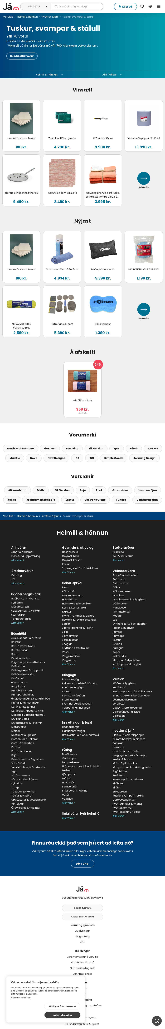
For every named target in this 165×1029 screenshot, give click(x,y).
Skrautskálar (70, 640)
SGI (91, 458)
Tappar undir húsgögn (76, 708)
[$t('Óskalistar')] (141, 6)
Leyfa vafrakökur (64, 1014)
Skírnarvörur (70, 636)
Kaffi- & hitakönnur (23, 707)
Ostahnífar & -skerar (24, 739)
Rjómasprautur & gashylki (27, 759)
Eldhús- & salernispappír (128, 735)
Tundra (121, 500)
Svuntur (117, 644)
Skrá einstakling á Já (82, 968)
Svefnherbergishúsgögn (77, 704)
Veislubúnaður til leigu (126, 712)
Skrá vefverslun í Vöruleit (82, 957)
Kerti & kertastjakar (74, 607)
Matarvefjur (18, 727)
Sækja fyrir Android (82, 916)
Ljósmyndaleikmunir (125, 699)
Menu (158, 6)
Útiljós (65, 795)
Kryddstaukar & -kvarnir (26, 723)
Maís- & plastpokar (125, 763)
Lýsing (67, 750)
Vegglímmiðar (71, 656)
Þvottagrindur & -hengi (127, 804)
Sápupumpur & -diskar (25, 611)
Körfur (66, 564)
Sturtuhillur (18, 615)
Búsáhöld (18, 633)
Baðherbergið (70, 727)
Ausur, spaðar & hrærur (26, 638)
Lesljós (66, 770)
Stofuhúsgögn (70, 699)
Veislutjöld (119, 716)
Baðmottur (119, 579)
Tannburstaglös (21, 619)
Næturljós (68, 782)
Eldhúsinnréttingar (73, 731)
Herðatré (118, 747)
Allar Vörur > (17, 560)
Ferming (16, 575)
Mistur (69, 500)
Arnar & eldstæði (22, 552)
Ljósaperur (68, 774)
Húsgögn (69, 675)
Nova (33, 458)
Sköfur (117, 787)
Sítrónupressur (20, 775)
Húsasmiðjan (147, 490)
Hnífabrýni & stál (21, 690)
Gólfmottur (120, 603)
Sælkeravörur (123, 547)
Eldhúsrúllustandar (23, 674)
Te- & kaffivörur (123, 556)
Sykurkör (16, 783)
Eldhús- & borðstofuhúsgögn (80, 683)
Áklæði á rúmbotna (125, 575)
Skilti (65, 632)
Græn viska (120, 490)
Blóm (65, 587)
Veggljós (67, 799)
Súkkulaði (118, 552)
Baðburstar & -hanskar (26, 598)
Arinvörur (18, 547)
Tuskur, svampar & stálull (128, 795)
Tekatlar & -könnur (23, 791)
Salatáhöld (18, 763)
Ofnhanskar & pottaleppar (130, 624)
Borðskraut (120, 687)
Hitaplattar (18, 686)
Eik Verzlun (62, 490)
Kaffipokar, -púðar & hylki (27, 711)
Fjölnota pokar (122, 591)
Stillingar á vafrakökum (31, 1014)
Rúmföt (117, 632)
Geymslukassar (72, 560)
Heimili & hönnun (27, 17)
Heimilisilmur (70, 599)
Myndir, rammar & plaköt (78, 616)
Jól (13, 579)
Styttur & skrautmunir (75, 648)
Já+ (82, 942)
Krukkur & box (20, 719)
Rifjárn (15, 755)
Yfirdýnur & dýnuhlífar (126, 660)
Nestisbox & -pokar (23, 735)
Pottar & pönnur (21, 751)
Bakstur (16, 642)
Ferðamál (17, 678)
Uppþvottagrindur (124, 800)
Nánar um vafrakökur (20, 1006)
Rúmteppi (119, 636)
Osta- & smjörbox (22, 743)
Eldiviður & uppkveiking (25, 556)
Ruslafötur (119, 775)
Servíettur (119, 704)
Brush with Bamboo (20, 448)
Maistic (15, 458)
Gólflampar (69, 758)
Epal (117, 448)
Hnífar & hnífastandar (25, 703)
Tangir (15, 787)
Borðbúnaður (19, 650)
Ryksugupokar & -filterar (128, 779)
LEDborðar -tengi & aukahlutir (81, 766)
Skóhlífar (118, 783)
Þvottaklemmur (123, 808)
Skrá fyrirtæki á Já (82, 962)
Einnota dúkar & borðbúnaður (131, 695)
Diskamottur (120, 583)
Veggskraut (69, 660)
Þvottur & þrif (50, 17)
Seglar (66, 624)
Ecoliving (72, 448)
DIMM (40, 490)
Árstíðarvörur (22, 571)
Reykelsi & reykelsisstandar (79, 620)
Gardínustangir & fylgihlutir (130, 599)
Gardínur (118, 595)
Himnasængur (122, 612)
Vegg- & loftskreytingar (128, 708)
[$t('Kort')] (150, 6)
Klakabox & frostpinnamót (28, 715)
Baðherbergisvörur (26, 594)
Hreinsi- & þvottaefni (126, 751)
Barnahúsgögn (71, 679)
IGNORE (153, 448)
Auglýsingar (82, 931)
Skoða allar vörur (22, 56)
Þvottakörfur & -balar (126, 812)
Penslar (16, 747)
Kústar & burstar (123, 759)
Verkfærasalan (147, 500)
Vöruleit (8, 17)
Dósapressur (70, 552)
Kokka (11, 500)
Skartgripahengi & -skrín (77, 628)
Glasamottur (19, 682)
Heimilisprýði (72, 583)
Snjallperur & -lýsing (74, 790)
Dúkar (116, 587)
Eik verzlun (96, 448)
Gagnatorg (83, 936)
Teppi (116, 652)
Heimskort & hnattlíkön (77, 603)
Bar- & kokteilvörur (23, 646)
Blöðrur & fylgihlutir (125, 683)
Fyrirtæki (17, 602)
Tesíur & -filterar (22, 795)
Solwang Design (144, 458)
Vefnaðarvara (124, 571)
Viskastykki (119, 656)
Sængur (118, 648)
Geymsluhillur (70, 556)
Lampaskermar (72, 762)
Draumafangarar (73, 595)
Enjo (83, 490)
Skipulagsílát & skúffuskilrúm (80, 568)
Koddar (117, 616)
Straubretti (120, 791)
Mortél (15, 731)
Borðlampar (69, 754)
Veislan (118, 679)
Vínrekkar (17, 804)
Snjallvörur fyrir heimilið (80, 813)
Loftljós (66, 778)
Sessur (117, 640)
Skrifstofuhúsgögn (73, 695)
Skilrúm (66, 691)
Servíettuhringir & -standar (28, 767)
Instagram (90, 1017)
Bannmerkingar (82, 974)
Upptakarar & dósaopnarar (28, 800)
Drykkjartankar (20, 658)
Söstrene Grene (95, 500)
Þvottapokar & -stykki (127, 664)
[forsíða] (11, 6)
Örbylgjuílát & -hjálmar (25, 808)
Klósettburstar (20, 607)
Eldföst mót (18, 666)
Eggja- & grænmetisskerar (28, 662)
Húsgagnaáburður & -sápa (129, 755)
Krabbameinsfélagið (40, 500)
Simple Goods (113, 458)
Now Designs (56, 458)
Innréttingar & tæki (77, 722)
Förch (134, 448)
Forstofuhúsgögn (72, 687)
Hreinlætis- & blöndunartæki (80, 735)
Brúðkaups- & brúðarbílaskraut (132, 691)
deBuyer (50, 448)
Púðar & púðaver (123, 628)
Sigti (13, 771)
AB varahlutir (17, 490)
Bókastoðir (69, 591)
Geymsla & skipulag (77, 547)
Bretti (14, 654)
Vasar (65, 652)
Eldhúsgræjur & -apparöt (27, 670)
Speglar (67, 644)
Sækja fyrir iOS (82, 908)
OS (77, 458)
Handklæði (119, 607)
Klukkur (66, 612)
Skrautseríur (70, 786)
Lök (115, 620)
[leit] (77, 6)
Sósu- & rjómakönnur (24, 779)
